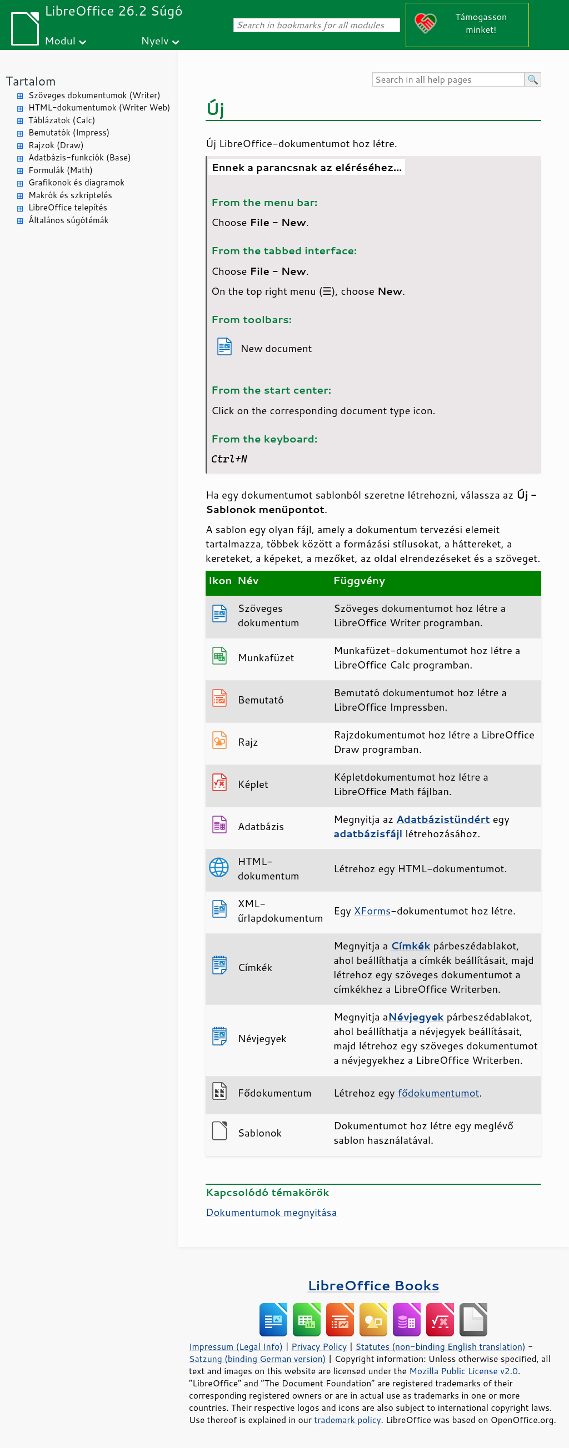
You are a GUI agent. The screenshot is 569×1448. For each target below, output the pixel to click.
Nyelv (155, 40)
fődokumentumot (439, 1092)
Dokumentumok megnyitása (271, 1212)
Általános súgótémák (68, 220)
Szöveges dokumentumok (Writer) (94, 95)
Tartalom (31, 80)
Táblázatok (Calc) (61, 120)
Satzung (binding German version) (257, 1359)
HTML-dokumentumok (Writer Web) (99, 107)
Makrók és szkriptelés (70, 195)
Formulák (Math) (60, 170)
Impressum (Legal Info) (236, 1346)
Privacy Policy (319, 1346)
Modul (60, 40)
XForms (372, 910)
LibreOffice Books (373, 1285)
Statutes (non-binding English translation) (440, 1346)
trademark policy (347, 1420)
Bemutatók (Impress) (68, 132)
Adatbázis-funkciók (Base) (79, 157)
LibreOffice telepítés (67, 207)
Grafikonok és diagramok (76, 182)
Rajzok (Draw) (56, 145)
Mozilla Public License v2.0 (463, 1371)
